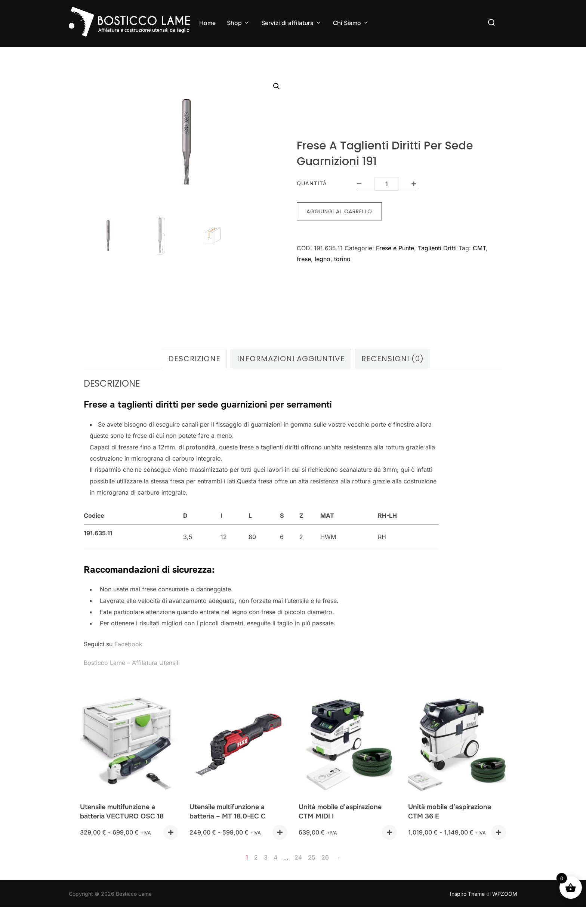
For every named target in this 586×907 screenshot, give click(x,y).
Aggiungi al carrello (339, 210)
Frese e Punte (395, 247)
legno (322, 258)
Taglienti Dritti (437, 247)
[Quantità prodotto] (386, 183)
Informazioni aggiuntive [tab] (291, 357)
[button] (276, 86)
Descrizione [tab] (194, 357)
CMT (479, 247)
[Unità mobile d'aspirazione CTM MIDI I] (348, 744)
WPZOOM (504, 892)
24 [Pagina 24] (298, 856)
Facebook (128, 643)
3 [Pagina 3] (266, 856)
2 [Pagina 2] (256, 856)
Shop (238, 23)
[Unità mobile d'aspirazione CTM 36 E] (457, 744)
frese (304, 258)
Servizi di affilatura (291, 23)
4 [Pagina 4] (275, 856)
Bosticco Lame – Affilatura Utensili (132, 661)
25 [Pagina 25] (311, 856)
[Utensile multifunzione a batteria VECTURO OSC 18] (129, 744)
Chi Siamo (351, 23)
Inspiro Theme (467, 892)
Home (207, 23)
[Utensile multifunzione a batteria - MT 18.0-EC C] (238, 744)
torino (342, 258)
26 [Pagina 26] (325, 856)
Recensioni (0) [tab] (392, 357)
